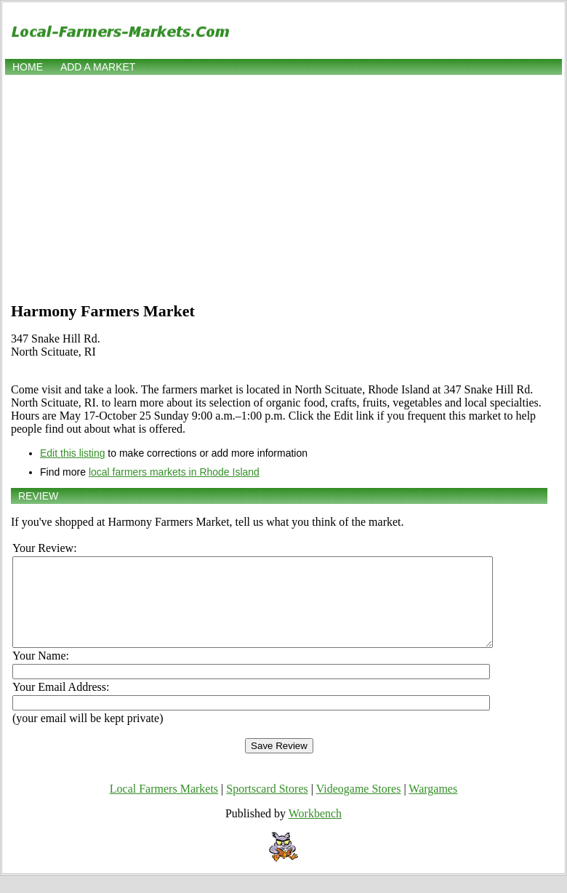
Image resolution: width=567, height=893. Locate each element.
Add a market (97, 67)
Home (27, 67)
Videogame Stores (358, 806)
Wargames (433, 806)
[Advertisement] (283, 187)
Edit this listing (72, 453)
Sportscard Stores (266, 806)
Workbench (315, 831)
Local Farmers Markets (164, 806)
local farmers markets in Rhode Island (174, 472)
